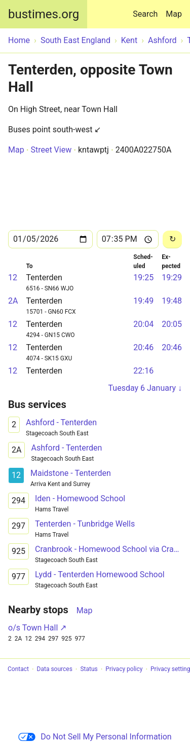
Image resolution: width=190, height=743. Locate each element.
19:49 (143, 301)
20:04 (143, 324)
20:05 (172, 324)
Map (174, 14)
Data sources (54, 669)
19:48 (172, 301)
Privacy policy (123, 669)
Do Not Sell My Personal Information (94, 736)
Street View (50, 150)
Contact (18, 669)
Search (147, 9)
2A (13, 301)
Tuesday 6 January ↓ (145, 388)
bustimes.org (43, 14)
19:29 (172, 277)
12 (12, 277)
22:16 (143, 371)
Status (88, 669)
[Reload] (172, 239)
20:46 (143, 347)
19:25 (143, 277)
